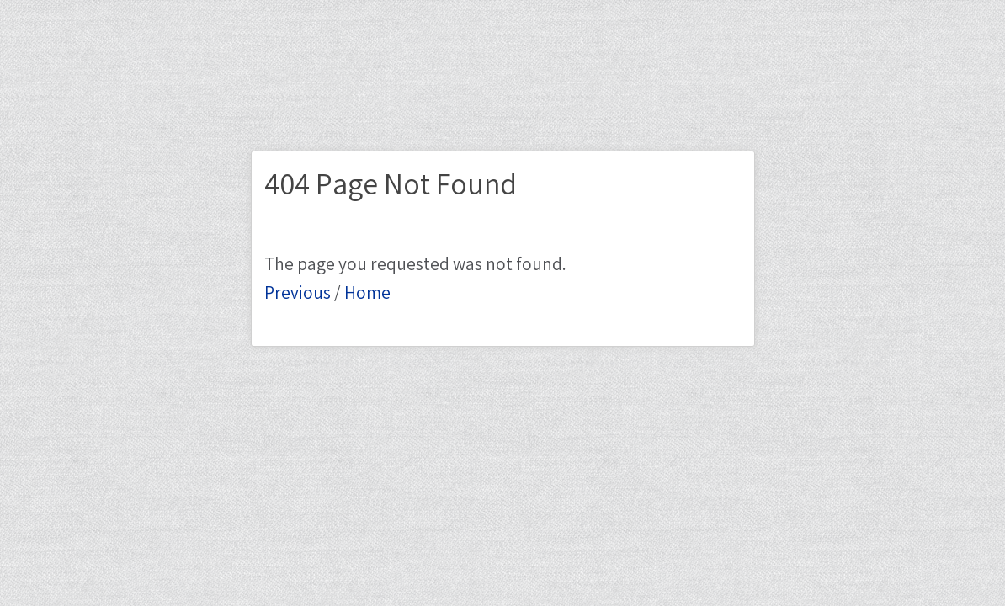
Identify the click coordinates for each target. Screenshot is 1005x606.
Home (367, 293)
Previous (297, 293)
